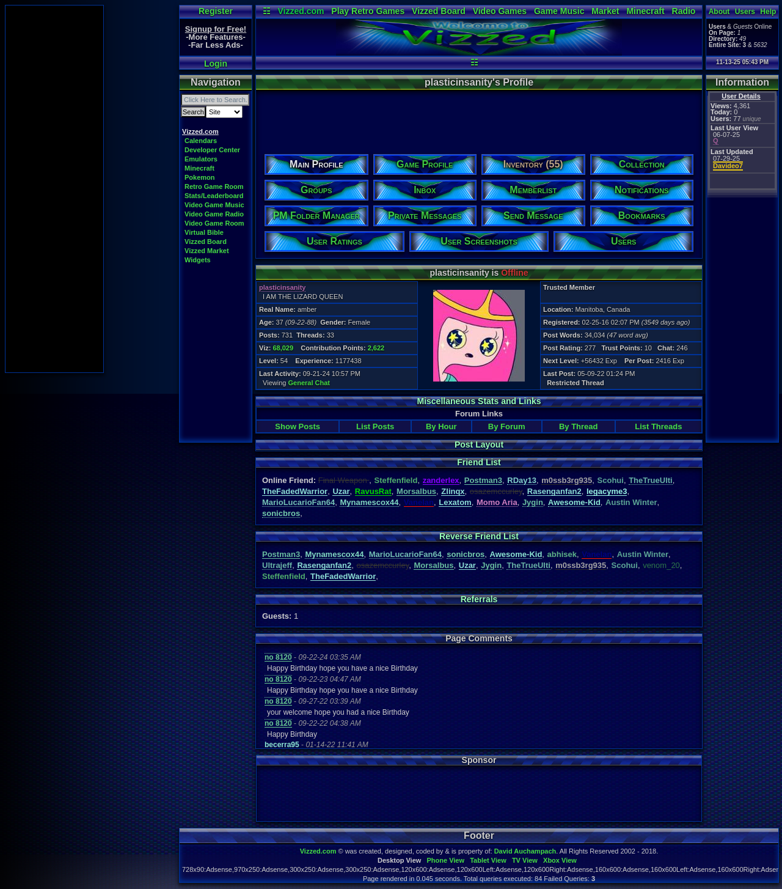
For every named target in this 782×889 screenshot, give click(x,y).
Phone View (445, 860)
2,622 (376, 348)
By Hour (441, 426)
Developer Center (212, 149)
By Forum (506, 426)
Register (216, 11)
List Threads (658, 426)
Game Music (559, 11)
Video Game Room (214, 223)
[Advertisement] (54, 189)
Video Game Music (214, 204)
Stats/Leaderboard (214, 195)
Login (215, 63)
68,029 (282, 348)
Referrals (479, 599)
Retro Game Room (214, 186)
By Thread (578, 426)
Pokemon (200, 177)
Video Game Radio (214, 214)
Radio (684, 11)
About (719, 11)
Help (768, 11)
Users (745, 11)
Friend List (479, 462)
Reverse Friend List (479, 536)
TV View (525, 860)
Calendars (201, 140)
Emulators (201, 159)
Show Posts (297, 426)
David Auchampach (525, 851)
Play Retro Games (367, 11)
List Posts (375, 426)
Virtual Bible (204, 232)
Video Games (500, 11)
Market (605, 11)
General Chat (309, 382)
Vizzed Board (439, 11)
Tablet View (488, 860)
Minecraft (645, 11)
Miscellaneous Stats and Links (479, 401)
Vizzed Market (207, 250)
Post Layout (479, 444)
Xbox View (560, 860)
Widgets (198, 260)
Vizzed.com (300, 11)
